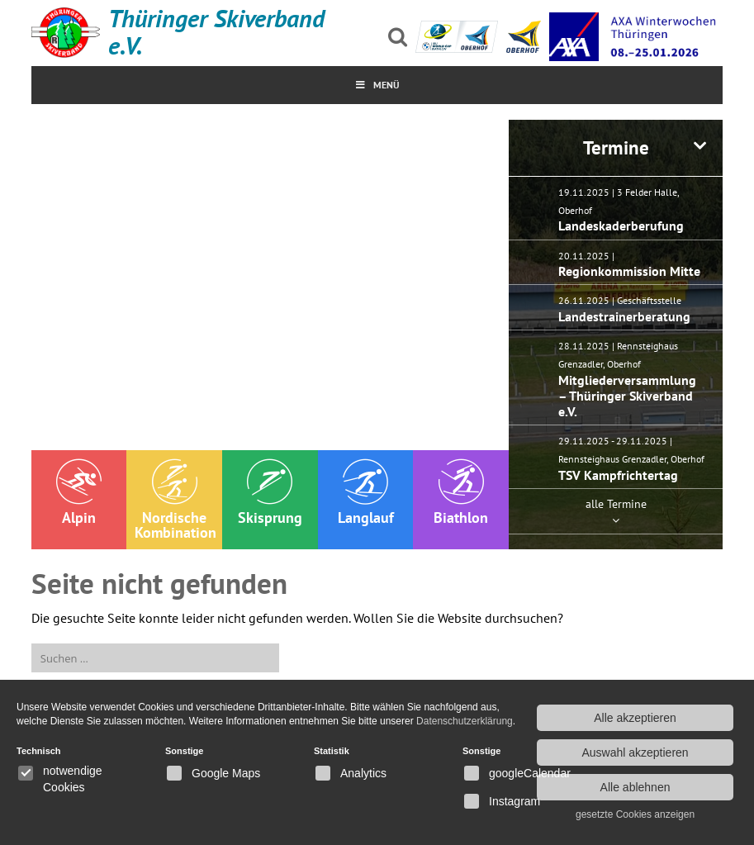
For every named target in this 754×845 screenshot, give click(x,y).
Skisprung (270, 492)
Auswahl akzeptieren (634, 752)
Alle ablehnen (635, 787)
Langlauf (366, 492)
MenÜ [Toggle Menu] (377, 84)
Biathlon (461, 492)
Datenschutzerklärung (464, 721)
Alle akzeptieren (635, 717)
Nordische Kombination (175, 500)
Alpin (79, 492)
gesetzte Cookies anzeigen (635, 814)
